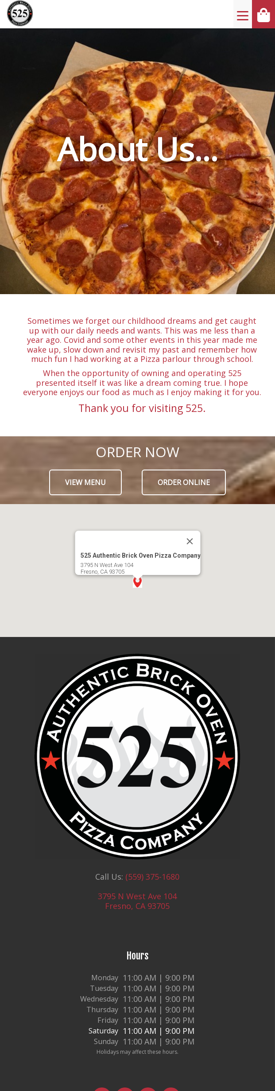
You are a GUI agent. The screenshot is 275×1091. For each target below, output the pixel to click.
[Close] (189, 541)
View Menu (85, 482)
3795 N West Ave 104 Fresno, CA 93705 (137, 901)
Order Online (184, 482)
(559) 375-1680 (152, 876)
